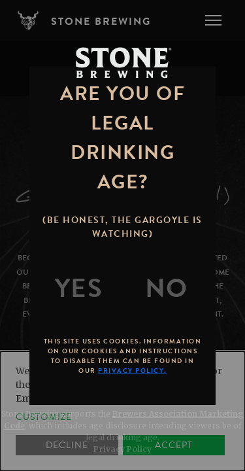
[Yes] (79, 288)
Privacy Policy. (132, 370)
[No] (167, 288)
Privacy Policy (122, 449)
